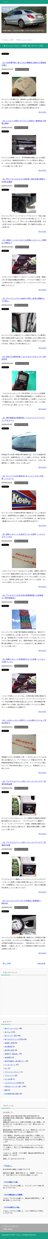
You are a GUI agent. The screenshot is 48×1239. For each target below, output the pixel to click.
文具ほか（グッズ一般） (13, 1086)
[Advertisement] (24, 995)
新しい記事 (7, 963)
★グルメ (8, 1032)
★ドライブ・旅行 (11, 1036)
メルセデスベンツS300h (13, 1083)
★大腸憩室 (8, 1046)
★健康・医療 (9, 1043)
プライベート (9, 1075)
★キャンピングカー (22, 69)
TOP (8, 40)
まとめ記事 (8, 1079)
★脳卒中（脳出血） (12, 1054)
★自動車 (8, 1057)
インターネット (10, 1065)
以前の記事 (41, 963)
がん (6, 1068)
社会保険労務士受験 (12, 1094)
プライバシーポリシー (12, 1072)
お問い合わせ (8, 1229)
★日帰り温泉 (9, 1050)
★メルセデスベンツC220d (14, 1039)
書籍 (6, 1090)
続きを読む (43, 112)
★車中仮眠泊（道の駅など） (15, 1061)
